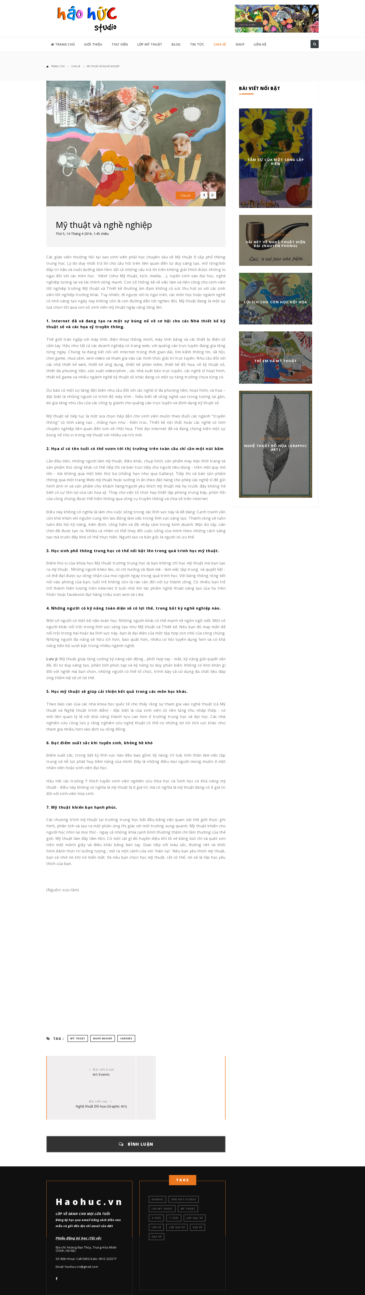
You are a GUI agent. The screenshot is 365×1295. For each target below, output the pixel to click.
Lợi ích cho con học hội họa (275, 302)
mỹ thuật (77, 1038)
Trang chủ (58, 66)
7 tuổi (174, 1186)
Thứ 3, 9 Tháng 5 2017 (276, 152)
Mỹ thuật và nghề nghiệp (103, 66)
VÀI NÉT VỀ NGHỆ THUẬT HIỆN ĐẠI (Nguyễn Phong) (276, 244)
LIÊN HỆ (260, 44)
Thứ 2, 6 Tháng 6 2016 (276, 295)
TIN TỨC (197, 44)
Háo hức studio (183, 1167)
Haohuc (157, 1167)
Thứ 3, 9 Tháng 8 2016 (276, 235)
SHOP (240, 44)
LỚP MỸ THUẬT (149, 44)
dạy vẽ (197, 1195)
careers (126, 1038)
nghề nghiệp (102, 1038)
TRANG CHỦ (63, 44)
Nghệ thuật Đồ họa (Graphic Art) (180, 1074)
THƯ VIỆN (120, 44)
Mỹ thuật (188, 1176)
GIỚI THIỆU (93, 44)
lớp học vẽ (194, 1186)
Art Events (91, 1074)
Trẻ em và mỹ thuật (275, 360)
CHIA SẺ (220, 44)
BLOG (176, 44)
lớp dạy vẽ (177, 1195)
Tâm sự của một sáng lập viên (275, 161)
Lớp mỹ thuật (162, 1176)
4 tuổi (156, 1186)
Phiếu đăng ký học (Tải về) (78, 1206)
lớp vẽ (156, 1195)
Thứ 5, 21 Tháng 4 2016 (276, 353)
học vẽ (157, 1204)
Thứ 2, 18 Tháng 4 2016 (276, 438)
